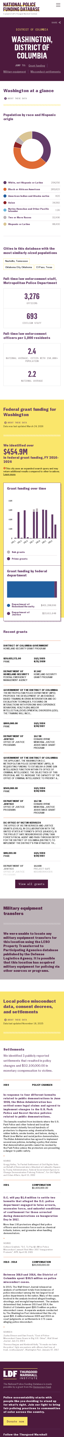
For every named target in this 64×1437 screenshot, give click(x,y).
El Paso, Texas (44, 267)
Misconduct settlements (46, 71)
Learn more (9, 474)
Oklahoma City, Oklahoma (18, 267)
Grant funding (37, 65)
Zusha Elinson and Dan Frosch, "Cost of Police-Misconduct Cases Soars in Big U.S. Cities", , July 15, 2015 (30, 1338)
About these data (15, 98)
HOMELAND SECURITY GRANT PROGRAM (24, 648)
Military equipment (14, 71)
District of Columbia (32, 29)
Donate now (15, 1421)
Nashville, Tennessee (16, 260)
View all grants (32, 884)
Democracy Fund (42, 1387)
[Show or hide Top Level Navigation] (58, 5)
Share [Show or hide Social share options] (56, 22)
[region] (32, 765)
